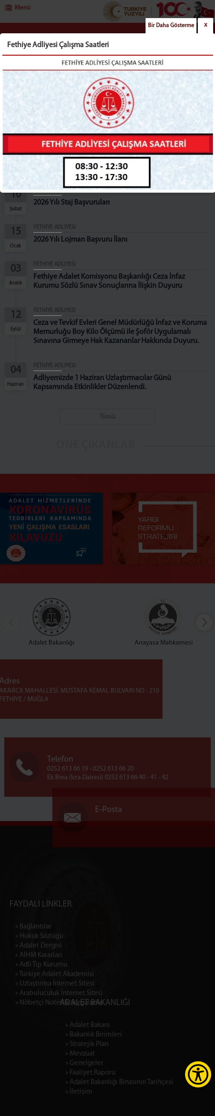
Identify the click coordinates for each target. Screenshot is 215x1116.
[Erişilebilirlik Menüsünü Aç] (198, 1074)
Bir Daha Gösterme (171, 26)
